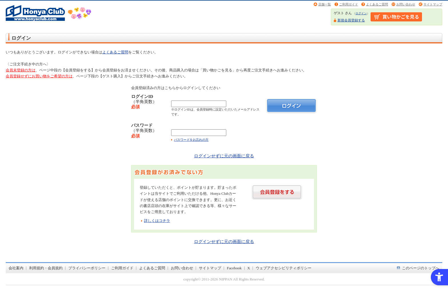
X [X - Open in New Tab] (248, 268)
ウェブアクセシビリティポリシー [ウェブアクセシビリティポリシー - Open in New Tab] (283, 268)
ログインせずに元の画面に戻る (224, 155)
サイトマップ (432, 4)
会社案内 (16, 268)
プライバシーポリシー (86, 268)
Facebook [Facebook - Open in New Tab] (234, 268)
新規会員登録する (351, 20)
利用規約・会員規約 (46, 268)
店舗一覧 (324, 4)
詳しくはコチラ (157, 220)
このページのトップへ (420, 268)
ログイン (361, 13)
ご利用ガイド (348, 4)
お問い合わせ (405, 4)
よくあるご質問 (377, 4)
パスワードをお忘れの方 (191, 139)
